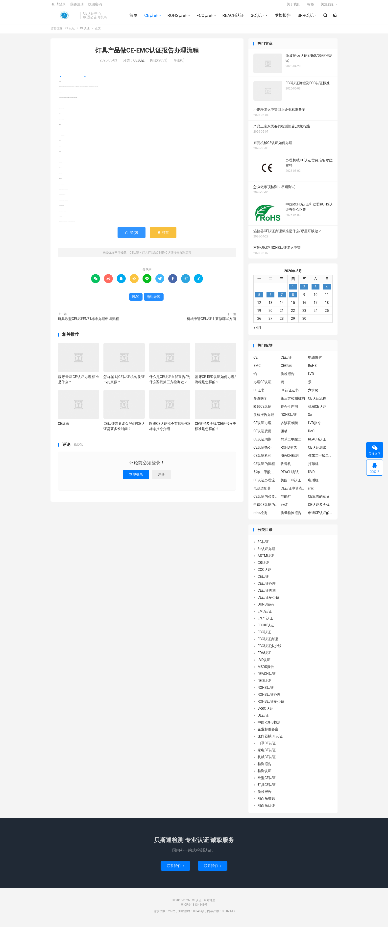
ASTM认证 (266, 559)
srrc (311, 492)
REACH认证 (232, 17)
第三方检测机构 (293, 402)
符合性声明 (289, 410)
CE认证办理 (262, 427)
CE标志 (63, 428)
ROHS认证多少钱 (271, 705)
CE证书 (259, 394)
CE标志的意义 (319, 500)
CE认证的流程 (264, 468)
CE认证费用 (262, 435)
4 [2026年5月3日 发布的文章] (327, 290)
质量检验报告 (291, 517)
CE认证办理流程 (265, 484)
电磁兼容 (154, 300)
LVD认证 (264, 664)
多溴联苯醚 (289, 427)
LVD (311, 378)
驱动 (284, 435)
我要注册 (77, 6)
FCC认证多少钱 (269, 650)
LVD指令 (314, 427)
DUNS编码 (266, 608)
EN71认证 (265, 622)
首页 (132, 17)
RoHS (312, 370)
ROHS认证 (176, 17)
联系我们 (175, 869)
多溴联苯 (260, 402)
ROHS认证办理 (269, 698)
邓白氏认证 (266, 809)
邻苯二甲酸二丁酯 (265, 476)
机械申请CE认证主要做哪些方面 (211, 322)
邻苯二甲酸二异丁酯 (320, 460)
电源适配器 (262, 492)
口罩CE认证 (267, 747)
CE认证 (64, 18)
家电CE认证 (267, 754)
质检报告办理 (263, 419)
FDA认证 (264, 657)
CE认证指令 (262, 451)
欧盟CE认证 (262, 410)
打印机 (313, 468)
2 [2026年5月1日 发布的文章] (304, 290)
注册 (161, 478)
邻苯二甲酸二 (291, 443)
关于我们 (293, 6)
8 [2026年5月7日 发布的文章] (293, 298)
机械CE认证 (317, 410)
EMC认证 (265, 615)
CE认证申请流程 (293, 492)
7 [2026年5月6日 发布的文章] (282, 298)
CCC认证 (264, 573)
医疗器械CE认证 (270, 740)
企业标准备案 (268, 733)
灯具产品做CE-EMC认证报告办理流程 (147, 54)
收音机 (286, 468)
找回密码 (95, 6)
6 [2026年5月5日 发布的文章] (270, 298)
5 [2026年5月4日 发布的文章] (259, 298)
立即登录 (136, 478)
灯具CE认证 (267, 788)
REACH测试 (290, 476)
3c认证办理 (266, 552)
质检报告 (281, 17)
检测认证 (264, 775)
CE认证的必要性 (265, 500)
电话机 (313, 484)
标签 (310, 6)
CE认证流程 (317, 402)
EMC (135, 300)
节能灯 (286, 500)
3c (310, 419)
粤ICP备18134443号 (194, 908)
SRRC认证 (306, 17)
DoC (311, 435)
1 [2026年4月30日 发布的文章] (293, 290)
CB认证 (263, 566)
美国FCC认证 (291, 484)
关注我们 (328, 6)
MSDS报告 (266, 670)
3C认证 (257, 17)
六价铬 (313, 394)
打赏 (163, 236)
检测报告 (264, 768)
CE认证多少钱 (319, 509)
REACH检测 (290, 460)
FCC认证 (204, 17)
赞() (131, 236)
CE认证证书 (290, 394)
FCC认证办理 (268, 643)
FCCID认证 (266, 629)
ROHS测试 (289, 451)
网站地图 (210, 904)
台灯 (284, 509)
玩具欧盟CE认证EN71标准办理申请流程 (88, 322)
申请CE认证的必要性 (265, 509)
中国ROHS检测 (269, 726)
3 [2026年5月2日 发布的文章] (315, 290)
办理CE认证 (262, 386)
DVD (311, 476)
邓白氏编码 (266, 802)
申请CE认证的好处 (320, 517)
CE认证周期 (262, 443)
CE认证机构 (262, 460)
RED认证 (264, 684)
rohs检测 (260, 517)
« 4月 (257, 331)
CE (255, 361)
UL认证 (263, 719)
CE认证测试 (317, 451)
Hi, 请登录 (58, 6)
